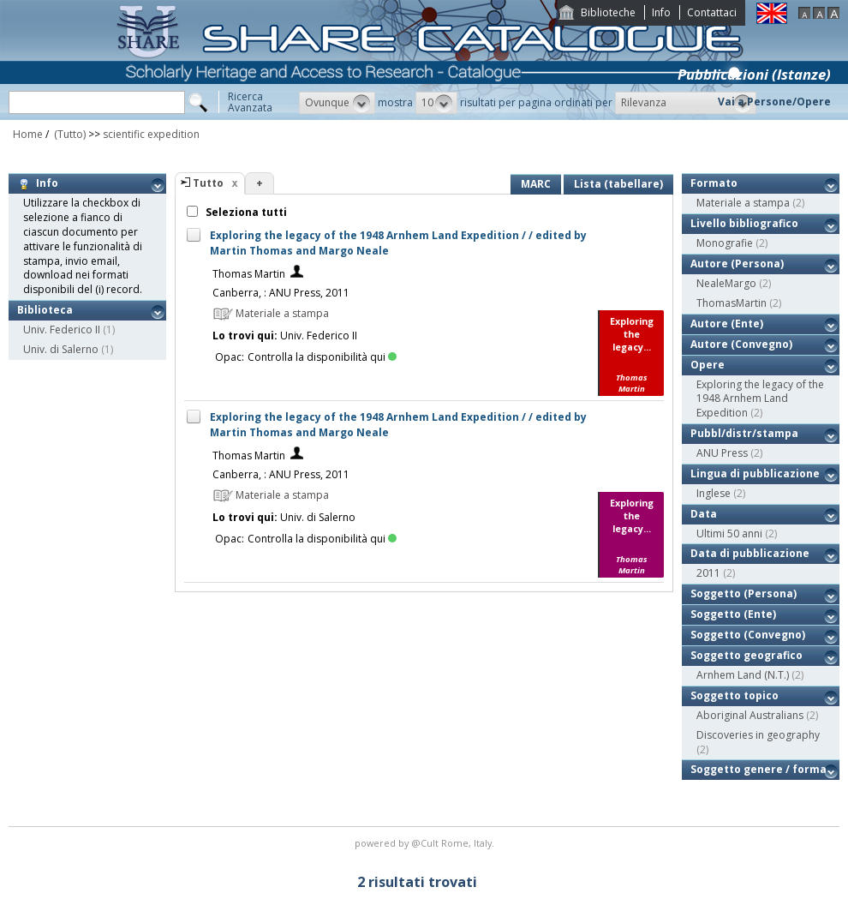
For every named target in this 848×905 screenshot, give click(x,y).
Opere (707, 364)
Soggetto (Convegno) (747, 634)
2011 (708, 573)
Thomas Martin (248, 274)
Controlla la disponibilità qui (322, 357)
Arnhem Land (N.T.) (742, 675)
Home (28, 134)
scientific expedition (151, 134)
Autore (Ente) (726, 323)
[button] (337, 103)
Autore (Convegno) (741, 344)
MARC (536, 184)
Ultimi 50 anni (729, 533)
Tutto (208, 183)
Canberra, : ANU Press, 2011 (280, 292)
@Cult (426, 842)
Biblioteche (608, 12)
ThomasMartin (731, 303)
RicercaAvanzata (250, 102)
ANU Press (722, 453)
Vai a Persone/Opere (774, 101)
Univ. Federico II (61, 329)
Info (661, 12)
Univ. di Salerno (61, 349)
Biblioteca (45, 310)
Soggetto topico (734, 695)
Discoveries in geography (758, 735)
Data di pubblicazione (749, 553)
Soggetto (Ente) (733, 614)
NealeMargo (726, 283)
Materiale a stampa (743, 202)
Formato (714, 183)
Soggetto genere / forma (758, 769)
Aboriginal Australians (749, 715)
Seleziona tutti (245, 212)
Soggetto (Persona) (743, 593)
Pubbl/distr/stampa (744, 433)
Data (703, 513)
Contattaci (712, 12)
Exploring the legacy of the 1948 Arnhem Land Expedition (760, 399)
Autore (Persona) (737, 263)
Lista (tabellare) (618, 184)
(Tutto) (68, 134)
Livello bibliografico (744, 223)
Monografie (724, 243)
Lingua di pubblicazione (755, 473)
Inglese (713, 493)
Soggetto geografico (746, 655)
